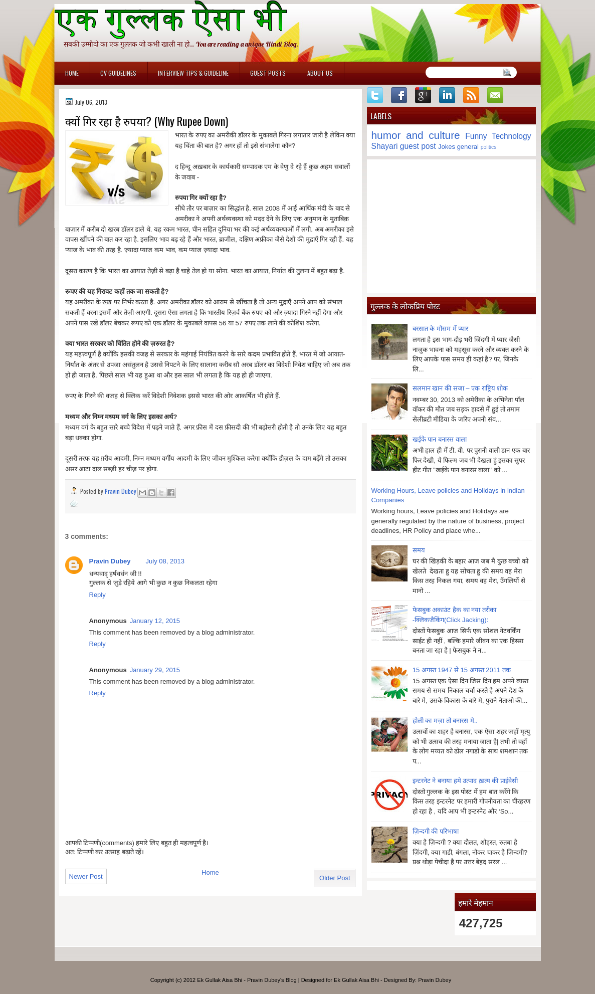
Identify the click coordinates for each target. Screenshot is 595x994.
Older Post (334, 878)
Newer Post (86, 876)
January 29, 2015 (155, 670)
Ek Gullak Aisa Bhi (356, 980)
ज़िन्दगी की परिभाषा (436, 831)
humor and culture (415, 135)
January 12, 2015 (155, 621)
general (468, 146)
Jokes (446, 146)
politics (489, 147)
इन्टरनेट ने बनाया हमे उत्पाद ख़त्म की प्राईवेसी (465, 780)
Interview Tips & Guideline (193, 73)
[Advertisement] (451, 226)
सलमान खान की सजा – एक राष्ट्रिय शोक (460, 388)
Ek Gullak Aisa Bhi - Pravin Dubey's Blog (246, 980)
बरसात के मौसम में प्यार (440, 328)
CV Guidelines (118, 73)
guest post (418, 146)
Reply (97, 595)
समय (419, 550)
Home (72, 73)
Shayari (384, 146)
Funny (476, 136)
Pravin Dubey (121, 491)
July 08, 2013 (165, 561)
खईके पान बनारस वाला (440, 439)
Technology (511, 136)
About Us (320, 73)
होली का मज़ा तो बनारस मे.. (445, 720)
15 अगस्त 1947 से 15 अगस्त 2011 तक (462, 670)
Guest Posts (268, 73)
